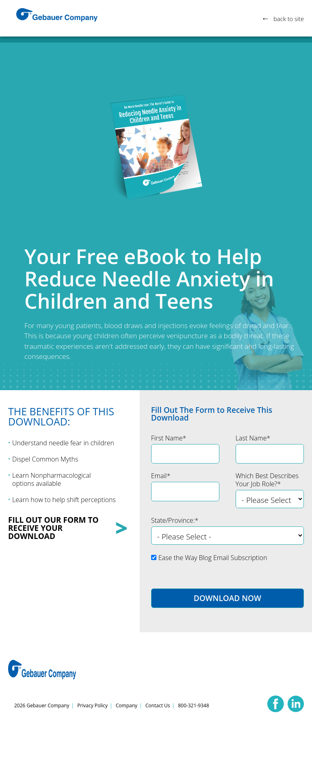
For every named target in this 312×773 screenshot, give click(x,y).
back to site (287, 18)
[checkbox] (227, 560)
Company (126, 705)
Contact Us (157, 705)
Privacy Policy (92, 705)
